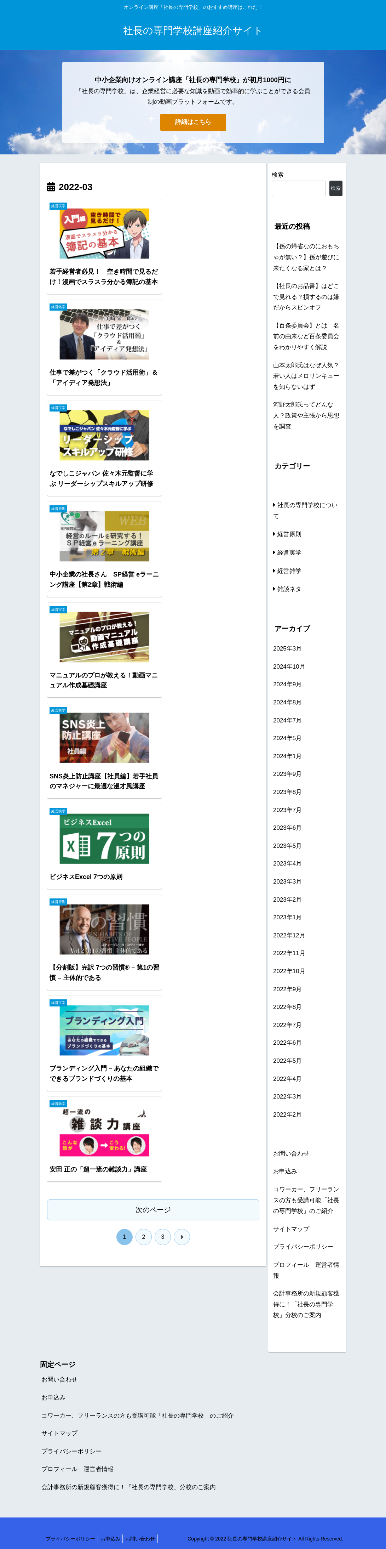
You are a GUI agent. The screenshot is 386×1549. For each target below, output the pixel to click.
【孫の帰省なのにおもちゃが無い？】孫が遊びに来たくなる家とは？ (306, 257)
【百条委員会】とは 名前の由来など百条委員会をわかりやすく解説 (306, 336)
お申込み (285, 1171)
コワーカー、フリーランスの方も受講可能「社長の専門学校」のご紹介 (306, 1200)
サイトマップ (291, 1229)
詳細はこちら (193, 122)
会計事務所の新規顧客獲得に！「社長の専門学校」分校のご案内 (306, 1304)
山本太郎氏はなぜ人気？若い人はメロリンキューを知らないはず (306, 376)
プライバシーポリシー (303, 1246)
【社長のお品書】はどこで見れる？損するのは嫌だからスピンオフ (306, 297)
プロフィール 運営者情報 (306, 1270)
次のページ (153, 555)
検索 (278, 174)
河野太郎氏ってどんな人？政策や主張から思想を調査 (306, 415)
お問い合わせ (291, 1153)
